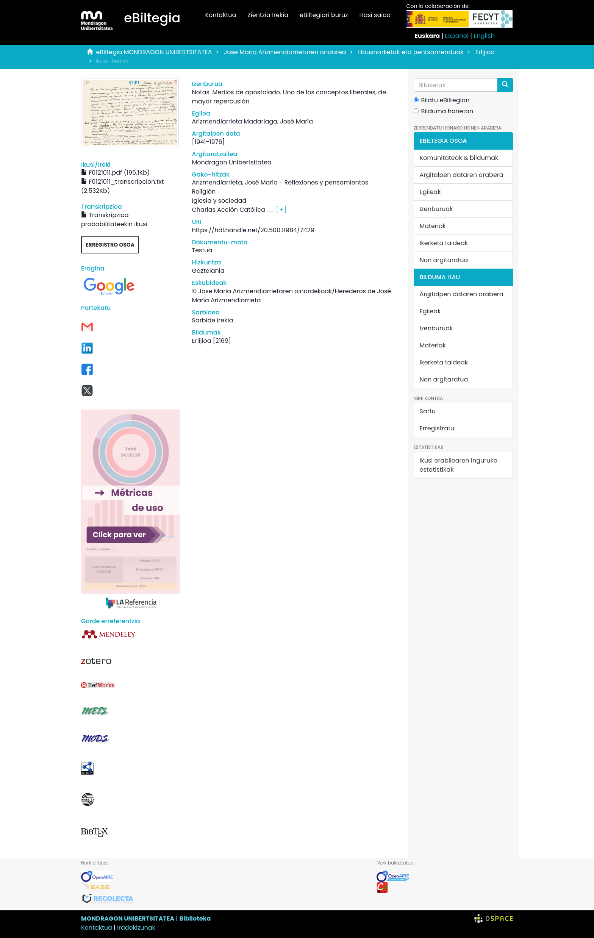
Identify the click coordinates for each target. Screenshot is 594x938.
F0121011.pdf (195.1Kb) (115, 172)
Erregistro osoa (110, 245)
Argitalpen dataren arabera (461, 174)
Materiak (433, 226)
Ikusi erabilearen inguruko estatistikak (458, 465)
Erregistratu (437, 428)
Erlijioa (485, 52)
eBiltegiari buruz (324, 15)
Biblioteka (195, 918)
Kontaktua (220, 15)
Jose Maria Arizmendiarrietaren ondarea (285, 52)
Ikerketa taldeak (444, 243)
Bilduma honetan (444, 111)
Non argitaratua (444, 260)
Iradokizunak (136, 927)
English (484, 35)
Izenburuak (436, 209)
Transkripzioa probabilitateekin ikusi (114, 219)
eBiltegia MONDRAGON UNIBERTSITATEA (154, 52)
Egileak (430, 192)
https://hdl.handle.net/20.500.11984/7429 (253, 230)
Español (457, 35)
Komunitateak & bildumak (459, 157)
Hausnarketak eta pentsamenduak (410, 52)
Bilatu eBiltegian (442, 100)
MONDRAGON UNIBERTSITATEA (127, 918)
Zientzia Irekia (267, 15)
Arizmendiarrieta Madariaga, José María (252, 121)
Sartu (428, 411)
